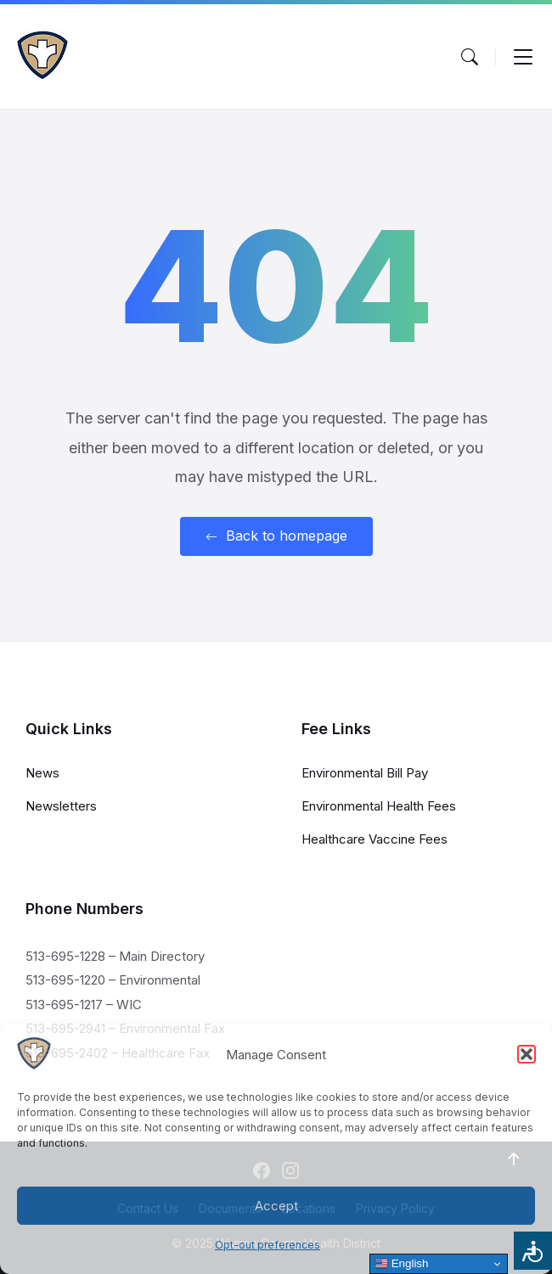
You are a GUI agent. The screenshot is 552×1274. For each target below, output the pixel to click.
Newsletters (61, 806)
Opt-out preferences (267, 1244)
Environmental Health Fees (378, 806)
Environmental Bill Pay (364, 773)
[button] (526, 1054)
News (42, 773)
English (401, 1264)
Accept (276, 1206)
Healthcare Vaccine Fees (374, 839)
